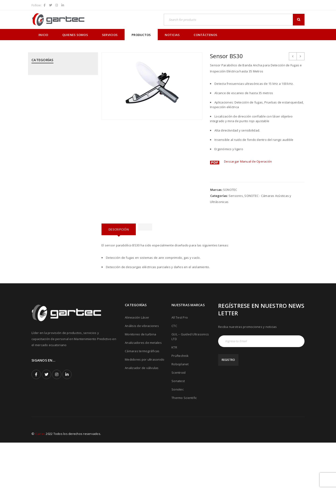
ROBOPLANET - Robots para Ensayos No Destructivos (61, 242)
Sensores (236, 196)
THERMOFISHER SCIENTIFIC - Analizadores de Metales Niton (62, 286)
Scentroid (179, 420)
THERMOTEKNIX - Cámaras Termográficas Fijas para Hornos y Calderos (62, 302)
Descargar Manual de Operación (248, 161)
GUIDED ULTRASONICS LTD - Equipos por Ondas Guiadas (61, 114)
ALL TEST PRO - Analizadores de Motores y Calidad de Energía (62, 75)
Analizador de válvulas (142, 415)
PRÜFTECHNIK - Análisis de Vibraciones (60, 192)
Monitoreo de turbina (140, 382)
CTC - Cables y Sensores (49, 100)
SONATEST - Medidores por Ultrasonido (60, 257)
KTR (174, 395)
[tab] (119, 229)
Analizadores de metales (143, 390)
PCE (34, 165)
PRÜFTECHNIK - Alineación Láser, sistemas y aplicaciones (62, 178)
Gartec (40, 481)
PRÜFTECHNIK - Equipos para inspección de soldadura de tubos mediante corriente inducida (61, 224)
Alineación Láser (137, 365)
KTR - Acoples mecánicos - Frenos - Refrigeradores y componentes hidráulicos (57, 132)
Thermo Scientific (184, 445)
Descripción (118, 229)
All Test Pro (180, 365)
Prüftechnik (180, 403)
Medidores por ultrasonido (144, 407)
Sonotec (178, 437)
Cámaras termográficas (142, 398)
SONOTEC (230, 190)
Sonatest (178, 428)
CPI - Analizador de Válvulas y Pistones (60, 89)
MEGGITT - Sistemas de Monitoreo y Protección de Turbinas (58, 150)
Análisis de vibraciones (142, 373)
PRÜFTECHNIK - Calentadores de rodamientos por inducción (55, 206)
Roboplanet (180, 411)
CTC (174, 373)
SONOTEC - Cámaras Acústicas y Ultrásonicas (55, 270)
